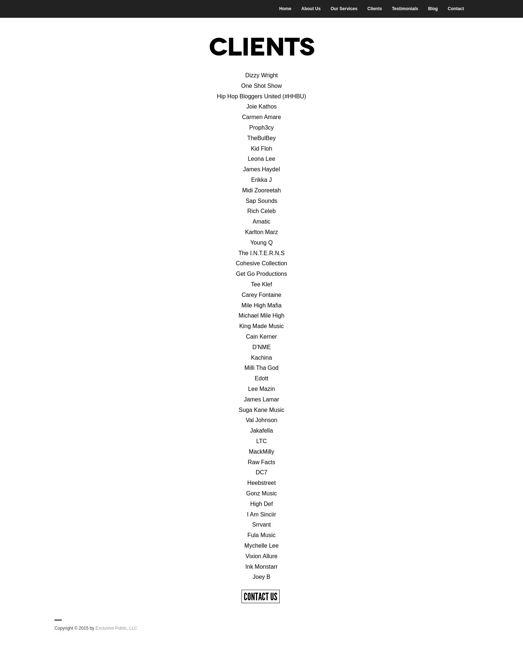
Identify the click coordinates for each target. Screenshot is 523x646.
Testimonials (405, 8)
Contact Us (260, 597)
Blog (433, 8)
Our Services (344, 8)
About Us (310, 8)
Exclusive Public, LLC (116, 628)
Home (285, 8)
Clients (375, 8)
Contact (456, 8)
